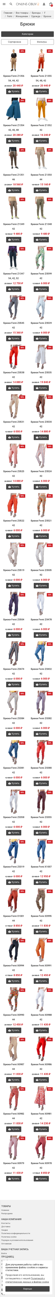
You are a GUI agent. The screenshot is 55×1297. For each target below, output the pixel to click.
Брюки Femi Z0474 (13, 669)
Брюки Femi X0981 (41, 1113)
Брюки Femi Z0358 (13, 817)
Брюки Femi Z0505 (41, 570)
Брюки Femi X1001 (13, 916)
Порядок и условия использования (17, 1240)
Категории (27, 34)
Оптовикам (6, 1244)
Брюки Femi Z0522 (13, 520)
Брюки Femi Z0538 (13, 372)
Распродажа (6, 1213)
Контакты (5, 1223)
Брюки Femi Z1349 (13, 224)
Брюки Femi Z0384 (13, 718)
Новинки (5, 1210)
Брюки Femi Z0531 (13, 421)
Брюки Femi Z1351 (13, 174)
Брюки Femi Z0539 (41, 323)
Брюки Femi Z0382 (41, 718)
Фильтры (42, 41)
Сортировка (14, 41)
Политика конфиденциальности (15, 1233)
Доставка (5, 1226)
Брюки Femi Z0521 (41, 520)
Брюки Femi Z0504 (13, 619)
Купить (13, 91)
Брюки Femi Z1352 (41, 125)
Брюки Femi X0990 (13, 1015)
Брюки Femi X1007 (41, 866)
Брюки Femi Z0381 (13, 768)
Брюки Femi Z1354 (13, 125)
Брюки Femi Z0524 (41, 471)
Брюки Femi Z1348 (41, 224)
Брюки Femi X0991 (41, 965)
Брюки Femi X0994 (13, 965)
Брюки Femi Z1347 (13, 273)
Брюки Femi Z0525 (13, 471)
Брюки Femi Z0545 (13, 323)
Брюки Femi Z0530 (41, 421)
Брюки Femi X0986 (41, 1064)
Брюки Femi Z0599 (41, 273)
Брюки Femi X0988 (41, 1015)
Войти (4, 1253)
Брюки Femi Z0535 (41, 372)
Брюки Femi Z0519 (13, 570)
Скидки (4, 1230)
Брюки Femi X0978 (41, 1163)
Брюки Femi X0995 (41, 916)
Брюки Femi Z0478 (41, 619)
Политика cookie (8, 1237)
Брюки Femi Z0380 (41, 768)
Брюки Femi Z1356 (13, 76)
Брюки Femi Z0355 (41, 817)
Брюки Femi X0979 (13, 1163)
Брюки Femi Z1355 (41, 76)
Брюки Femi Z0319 (13, 866)
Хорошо (27, 1288)
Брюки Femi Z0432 (41, 669)
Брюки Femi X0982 (13, 1113)
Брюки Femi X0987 (13, 1064)
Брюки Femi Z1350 (41, 174)
